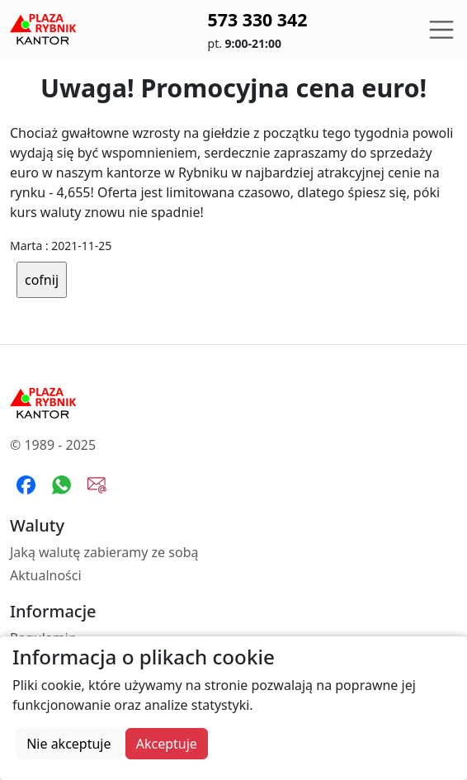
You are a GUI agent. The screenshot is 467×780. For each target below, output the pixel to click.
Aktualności (46, 575)
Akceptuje (166, 744)
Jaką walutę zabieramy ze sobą (104, 552)
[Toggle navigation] (441, 29)
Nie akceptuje (68, 744)
